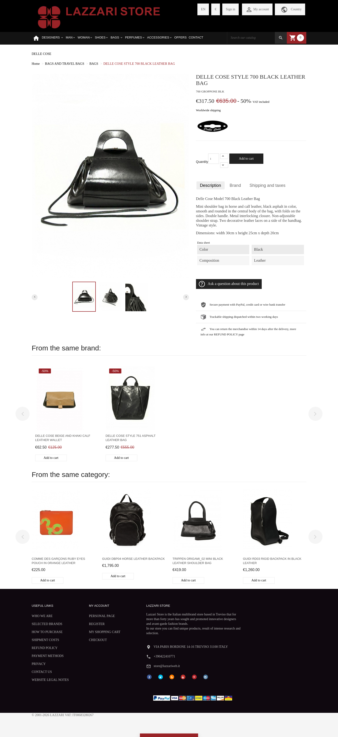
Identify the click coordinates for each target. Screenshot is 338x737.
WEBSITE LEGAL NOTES (50, 680)
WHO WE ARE (42, 616)
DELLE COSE (41, 54)
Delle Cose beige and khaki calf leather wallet (62, 438)
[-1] (224, 165)
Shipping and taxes (267, 185)
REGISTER (86, 624)
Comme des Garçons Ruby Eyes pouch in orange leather (58, 561)
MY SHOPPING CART (94, 632)
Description (210, 185)
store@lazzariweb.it (240, 626)
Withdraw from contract (169, 723)
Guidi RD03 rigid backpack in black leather (272, 561)
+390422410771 (237, 617)
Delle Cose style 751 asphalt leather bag (131, 438)
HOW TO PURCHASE (47, 632)
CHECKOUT (87, 640)
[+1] (224, 156)
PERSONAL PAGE (92, 616)
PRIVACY (39, 664)
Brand (235, 185)
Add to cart (246, 158)
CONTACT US (42, 672)
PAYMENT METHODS (48, 656)
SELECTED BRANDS (47, 624)
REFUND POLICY (45, 648)
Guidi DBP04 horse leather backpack (133, 558)
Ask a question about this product (229, 284)
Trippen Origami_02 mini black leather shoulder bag (198, 561)
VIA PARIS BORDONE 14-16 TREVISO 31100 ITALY (264, 607)
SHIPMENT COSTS (45, 640)
